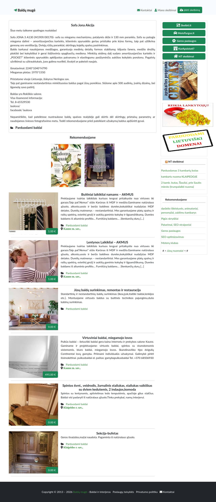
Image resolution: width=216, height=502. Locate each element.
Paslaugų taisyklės (124, 491)
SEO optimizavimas (172, 236)
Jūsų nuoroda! (175, 250)
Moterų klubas (169, 242)
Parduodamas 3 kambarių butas (179, 170)
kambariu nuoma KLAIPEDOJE (179, 176)
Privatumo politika (147, 491)
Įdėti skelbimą (190, 9)
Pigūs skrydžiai (169, 218)
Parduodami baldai (77, 225)
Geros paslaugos (170, 230)
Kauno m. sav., (71, 228)
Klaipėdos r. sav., (73, 407)
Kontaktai (144, 10)
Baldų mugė (24, 10)
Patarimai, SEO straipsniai (176, 224)
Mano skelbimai (165, 10)
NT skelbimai (176, 161)
